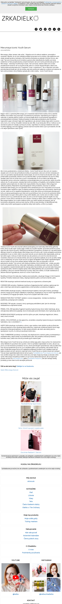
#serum (15, 370)
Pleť (31, 492)
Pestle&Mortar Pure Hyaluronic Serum (45, 353)
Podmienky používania (31, 553)
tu (21, 322)
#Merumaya (9, 370)
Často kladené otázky (31, 504)
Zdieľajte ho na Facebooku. (25, 366)
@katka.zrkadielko (46, 594)
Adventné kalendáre (31, 535)
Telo (31, 501)
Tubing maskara (31, 521)
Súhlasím (31, 9)
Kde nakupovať (31, 532)
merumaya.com (18, 358)
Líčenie (31, 495)
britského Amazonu (35, 358)
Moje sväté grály (31, 518)
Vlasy (31, 498)
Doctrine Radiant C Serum (31, 452)
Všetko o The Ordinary (31, 507)
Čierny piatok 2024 (31, 538)
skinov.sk (30, 481)
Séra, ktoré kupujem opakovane (31, 428)
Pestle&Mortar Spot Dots (31, 404)
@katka (15, 594)
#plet (2, 370)
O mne (31, 549)
